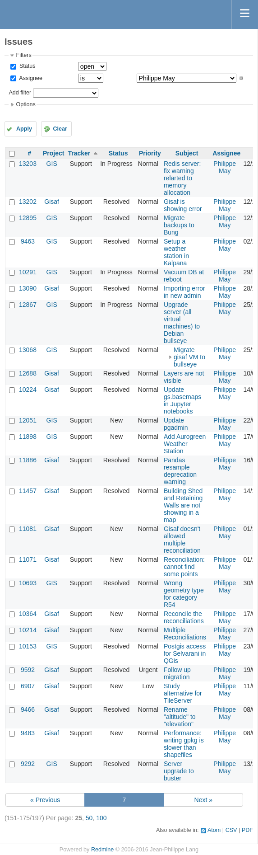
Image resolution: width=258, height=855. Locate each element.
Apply (24, 129)
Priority (150, 153)
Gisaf (51, 201)
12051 (28, 420)
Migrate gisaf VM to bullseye (189, 357)
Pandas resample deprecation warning (180, 470)
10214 (28, 630)
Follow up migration (177, 673)
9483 (28, 733)
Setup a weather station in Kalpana (176, 252)
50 (89, 818)
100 (101, 818)
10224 (28, 389)
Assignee (30, 78)
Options (25, 104)
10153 (28, 646)
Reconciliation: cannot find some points (184, 567)
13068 (28, 349)
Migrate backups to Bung (179, 225)
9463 (28, 241)
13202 (28, 201)
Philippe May (224, 167)
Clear (60, 129)
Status (26, 66)
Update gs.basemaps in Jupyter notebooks (182, 400)
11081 (28, 528)
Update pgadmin (176, 424)
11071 (28, 559)
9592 (28, 669)
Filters (23, 55)
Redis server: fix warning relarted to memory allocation (182, 178)
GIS (51, 163)
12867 (28, 304)
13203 (28, 163)
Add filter (20, 92)
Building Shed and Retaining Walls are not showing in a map (183, 505)
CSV (231, 830)
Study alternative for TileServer (183, 693)
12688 (28, 373)
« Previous (45, 799)
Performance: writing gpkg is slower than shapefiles (184, 743)
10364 (28, 613)
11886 (28, 460)
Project (53, 153)
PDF (247, 830)
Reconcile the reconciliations (184, 617)
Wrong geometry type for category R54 (184, 593)
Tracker (79, 153)
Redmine (102, 849)
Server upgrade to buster (179, 771)
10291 (28, 272)
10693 (28, 583)
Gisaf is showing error (183, 205)
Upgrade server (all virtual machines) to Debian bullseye (182, 322)
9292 (28, 763)
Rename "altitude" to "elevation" (180, 717)
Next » (203, 799)
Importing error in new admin (184, 292)
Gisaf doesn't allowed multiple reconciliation (182, 539)
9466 (28, 709)
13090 (28, 288)
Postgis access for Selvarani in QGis (185, 653)
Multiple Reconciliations (185, 633)
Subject (186, 153)
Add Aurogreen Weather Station (185, 444)
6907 (28, 686)
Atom (214, 830)
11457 (28, 490)
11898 (28, 436)
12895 (28, 217)
